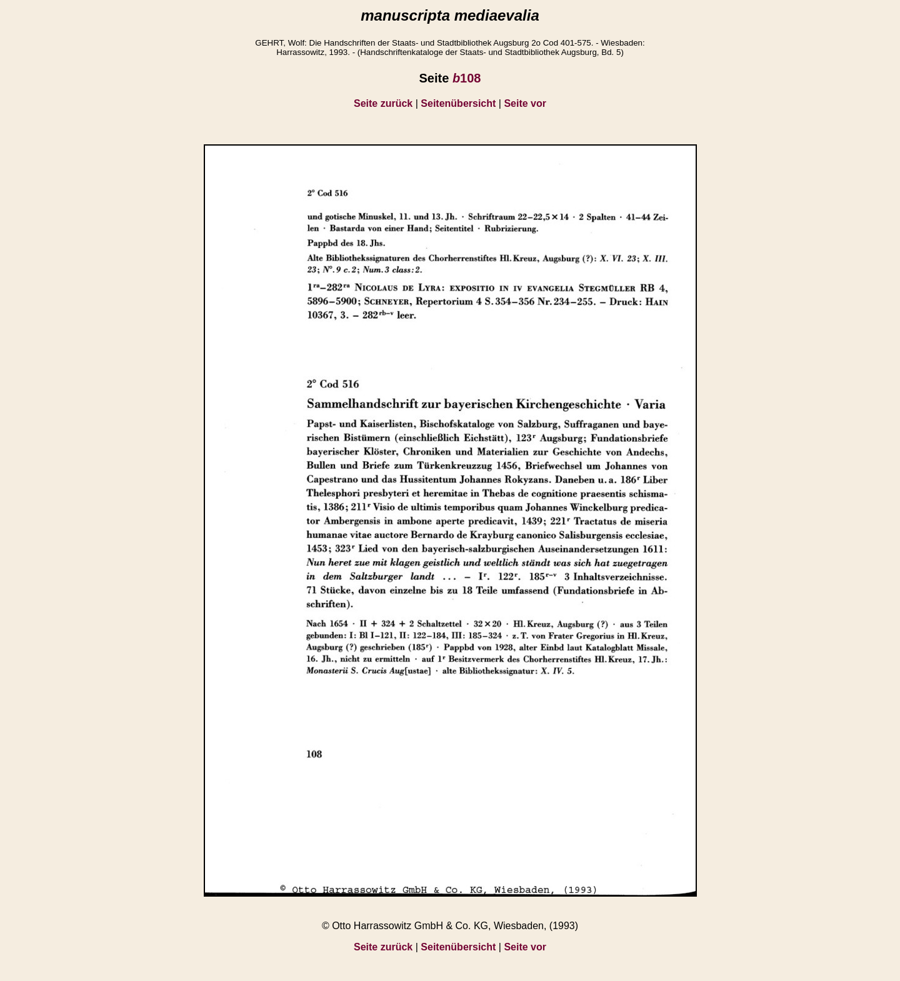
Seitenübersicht (458, 103)
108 (466, 78)
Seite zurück (383, 103)
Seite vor (525, 103)
